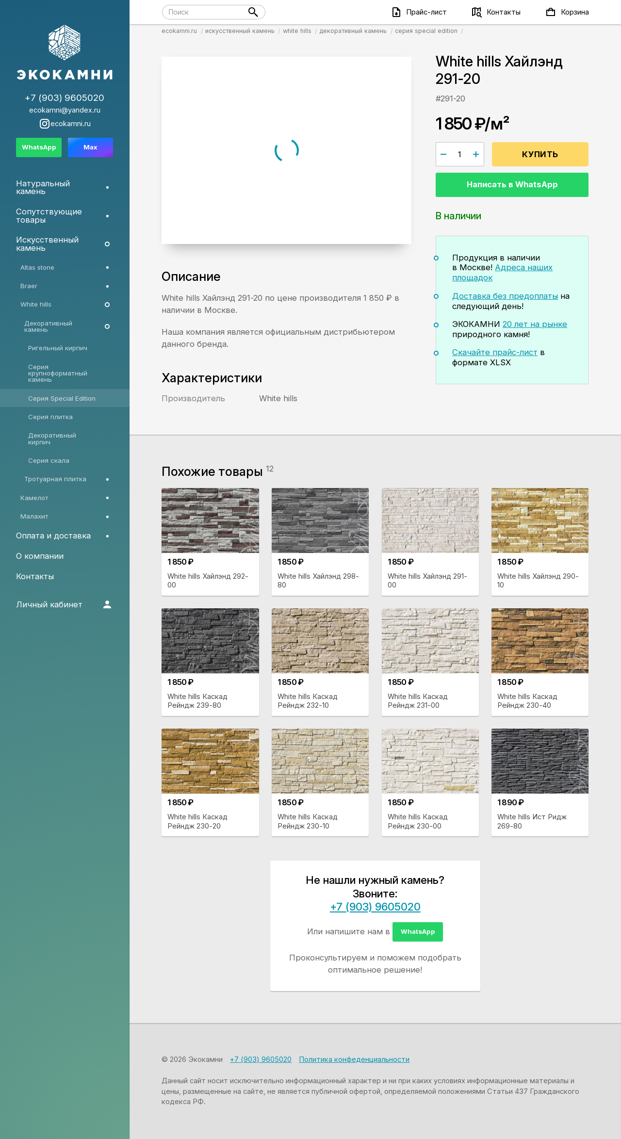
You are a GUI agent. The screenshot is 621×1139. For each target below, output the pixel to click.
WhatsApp (418, 931)
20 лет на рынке (535, 324)
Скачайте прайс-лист (495, 352)
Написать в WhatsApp (512, 184)
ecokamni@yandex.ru (64, 110)
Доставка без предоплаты (505, 296)
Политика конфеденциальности (354, 1059)
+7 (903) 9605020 (375, 906)
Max (90, 147)
